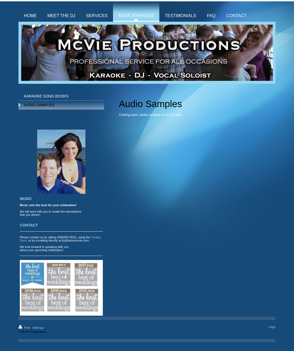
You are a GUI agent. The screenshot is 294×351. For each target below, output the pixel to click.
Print (24, 327)
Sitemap (38, 327)
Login (272, 327)
